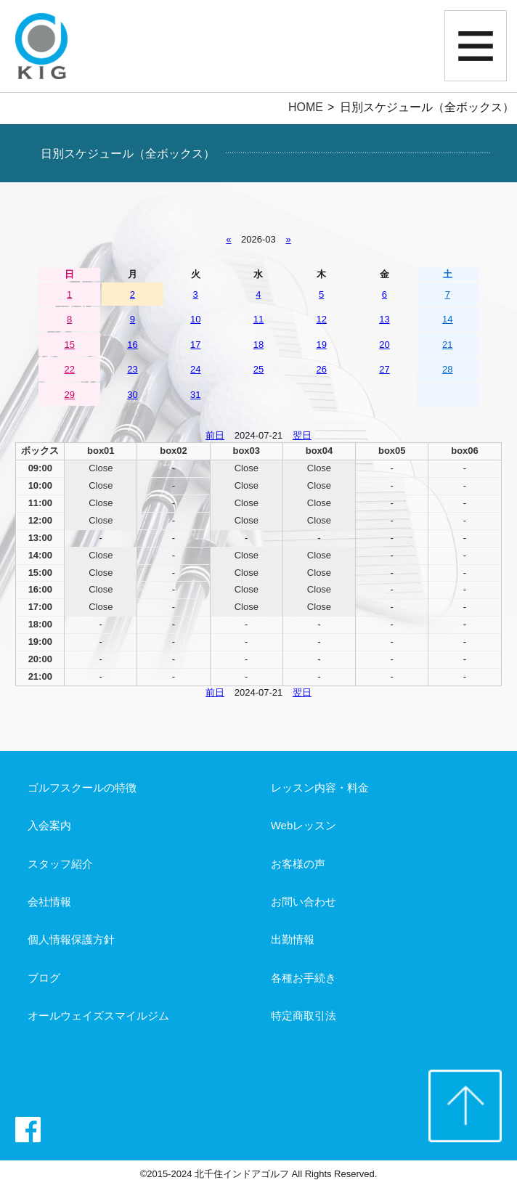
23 (132, 369)
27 (384, 369)
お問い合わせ (303, 901)
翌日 (302, 435)
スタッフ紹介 (60, 864)
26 (322, 369)
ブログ (44, 978)
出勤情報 (292, 939)
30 (132, 394)
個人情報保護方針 (71, 939)
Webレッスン (304, 825)
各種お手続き (303, 978)
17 (195, 344)
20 (384, 344)
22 (70, 369)
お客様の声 (298, 864)
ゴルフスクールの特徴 (82, 787)
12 (322, 319)
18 (258, 344)
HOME (305, 107)
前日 (214, 435)
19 (322, 344)
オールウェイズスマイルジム (98, 1015)
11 (258, 319)
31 (195, 394)
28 (447, 369)
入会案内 (49, 825)
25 (258, 369)
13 (384, 319)
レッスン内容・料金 (320, 787)
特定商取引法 (303, 1015)
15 (70, 344)
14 (447, 319)
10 (195, 319)
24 (195, 369)
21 (447, 344)
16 (132, 344)
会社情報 (49, 901)
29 (70, 394)
